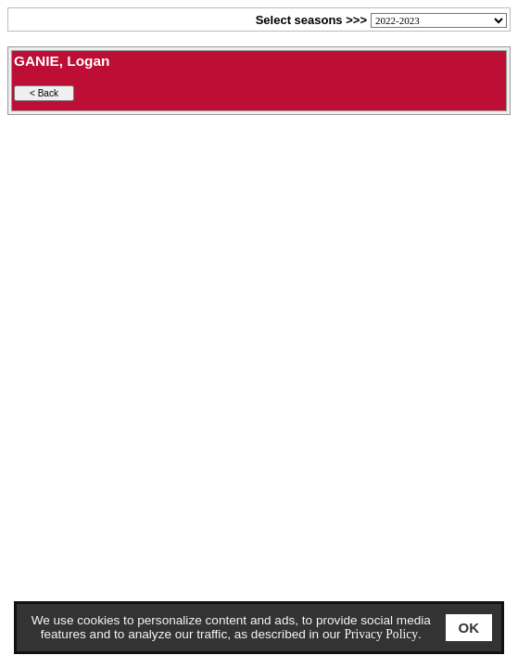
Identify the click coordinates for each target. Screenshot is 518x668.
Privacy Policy (381, 634)
